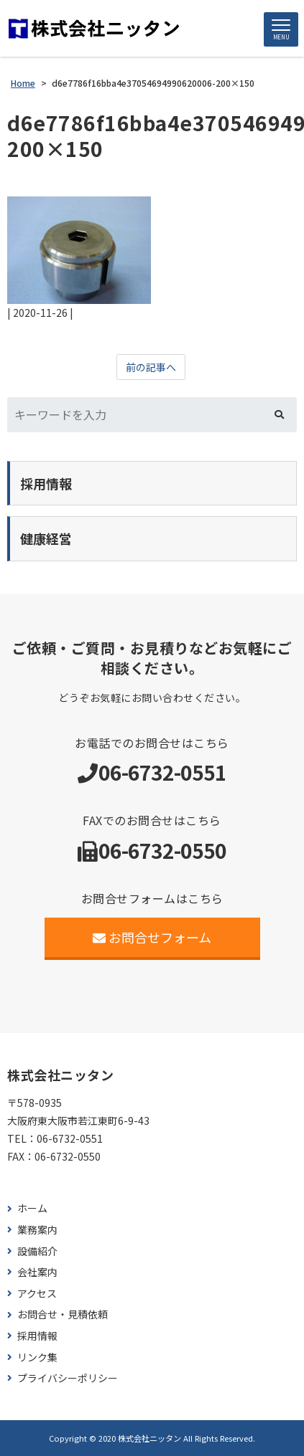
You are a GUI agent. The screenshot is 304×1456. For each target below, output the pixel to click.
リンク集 (37, 1357)
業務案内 (37, 1230)
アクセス (37, 1293)
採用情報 (37, 1336)
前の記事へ (151, 367)
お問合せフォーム (152, 937)
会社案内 (37, 1272)
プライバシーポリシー (67, 1378)
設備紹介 (37, 1251)
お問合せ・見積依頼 (62, 1314)
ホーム (32, 1208)
